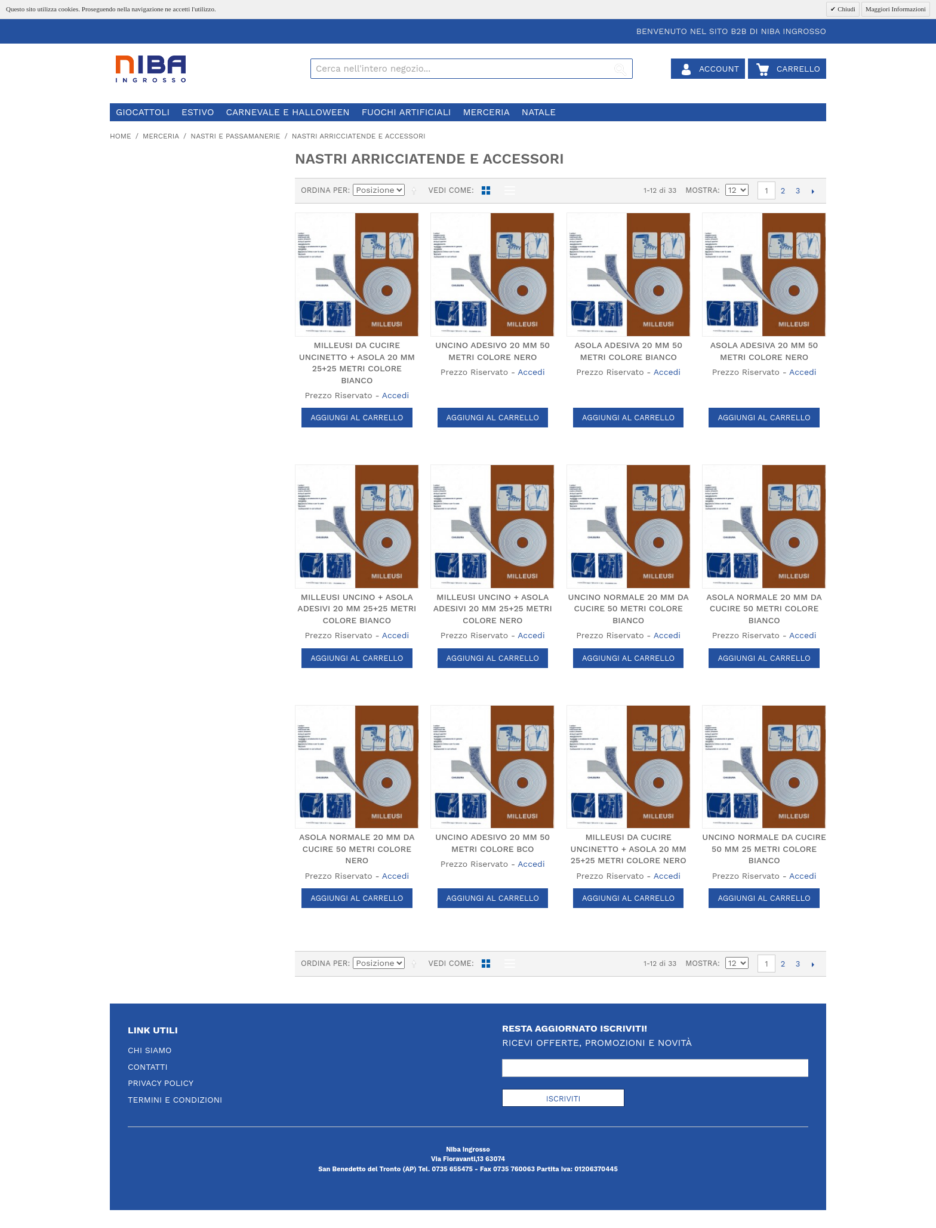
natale (539, 112)
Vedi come (449, 190)
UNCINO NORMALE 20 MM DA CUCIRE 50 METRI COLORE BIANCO (628, 608)
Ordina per (324, 190)
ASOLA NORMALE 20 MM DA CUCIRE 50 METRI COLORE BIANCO (763, 608)
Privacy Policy (160, 1083)
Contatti (148, 1067)
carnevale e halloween (287, 112)
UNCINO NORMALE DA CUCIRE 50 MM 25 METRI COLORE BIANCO (764, 848)
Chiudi (845, 9)
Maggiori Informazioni (896, 9)
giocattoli (143, 112)
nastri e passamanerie (235, 136)
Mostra (701, 190)
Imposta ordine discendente (416, 190)
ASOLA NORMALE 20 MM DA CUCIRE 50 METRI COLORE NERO (356, 848)
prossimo (812, 191)
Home (120, 136)
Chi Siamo (150, 1050)
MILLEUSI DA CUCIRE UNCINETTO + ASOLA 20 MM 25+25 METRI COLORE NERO (628, 848)
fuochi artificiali (406, 112)
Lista (507, 190)
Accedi (395, 395)
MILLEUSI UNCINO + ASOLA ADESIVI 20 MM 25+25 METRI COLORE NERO (492, 608)
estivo (197, 112)
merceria (486, 112)
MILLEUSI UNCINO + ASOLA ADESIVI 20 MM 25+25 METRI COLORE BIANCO (356, 608)
